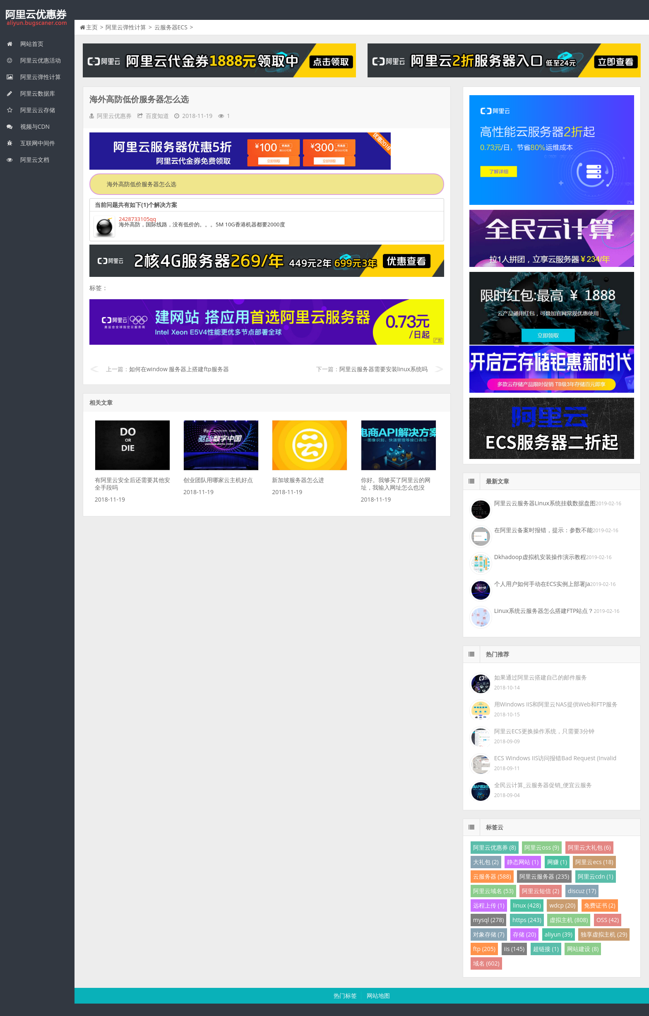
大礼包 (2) (486, 862)
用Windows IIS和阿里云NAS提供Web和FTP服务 (556, 704)
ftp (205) (484, 949)
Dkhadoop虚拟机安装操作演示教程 (540, 557)
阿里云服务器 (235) (544, 876)
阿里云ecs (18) (594, 862)
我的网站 (37, 18)
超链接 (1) (546, 949)
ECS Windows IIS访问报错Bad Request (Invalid (555, 758)
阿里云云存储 (30, 110)
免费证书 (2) (599, 905)
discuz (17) (582, 891)
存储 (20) (524, 934)
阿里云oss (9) (541, 847)
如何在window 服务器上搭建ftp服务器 (179, 369)
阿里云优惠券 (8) (494, 847)
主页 (92, 27)
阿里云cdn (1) (595, 876)
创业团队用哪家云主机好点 (218, 480)
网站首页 (24, 44)
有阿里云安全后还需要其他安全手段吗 (132, 483)
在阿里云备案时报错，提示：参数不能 (543, 530)
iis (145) (514, 949)
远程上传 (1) (489, 905)
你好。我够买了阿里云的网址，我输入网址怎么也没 (395, 483)
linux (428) (527, 905)
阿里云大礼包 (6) (589, 847)
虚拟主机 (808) (569, 920)
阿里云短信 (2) (540, 891)
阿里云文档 (27, 159)
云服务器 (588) (492, 876)
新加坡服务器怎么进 (298, 480)
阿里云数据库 (30, 93)
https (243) (526, 920)
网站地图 (378, 995)
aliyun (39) (558, 934)
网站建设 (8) (583, 949)
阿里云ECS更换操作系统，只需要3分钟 (544, 731)
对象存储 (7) (489, 934)
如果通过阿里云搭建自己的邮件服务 (540, 677)
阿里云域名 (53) (493, 891)
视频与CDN (28, 126)
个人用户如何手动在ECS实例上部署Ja (542, 584)
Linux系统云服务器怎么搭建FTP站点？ (544, 611)
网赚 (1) (557, 862)
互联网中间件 (30, 143)
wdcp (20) (562, 905)
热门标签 (345, 995)
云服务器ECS (170, 27)
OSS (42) (607, 920)
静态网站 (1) (522, 862)
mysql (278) (488, 920)
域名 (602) (486, 963)
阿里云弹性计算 (33, 77)
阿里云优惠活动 (33, 60)
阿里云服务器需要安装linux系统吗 (383, 369)
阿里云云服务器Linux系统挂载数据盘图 (545, 503)
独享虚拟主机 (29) (604, 934)
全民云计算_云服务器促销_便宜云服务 (543, 785)
